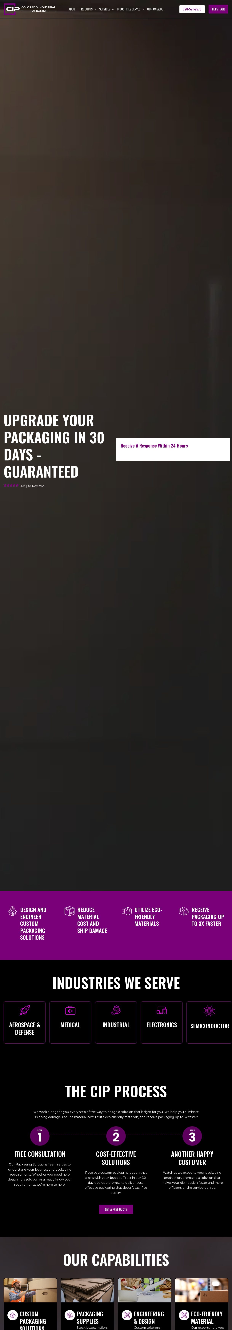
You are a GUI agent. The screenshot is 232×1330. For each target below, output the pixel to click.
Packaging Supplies (90, 1317)
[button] (94, 9)
